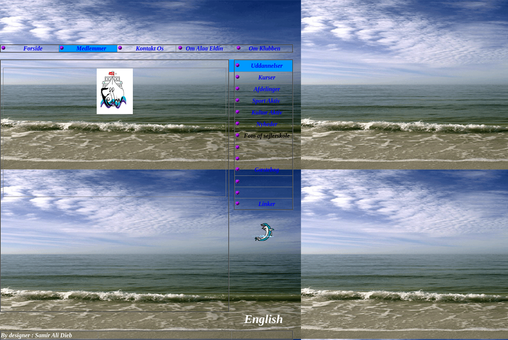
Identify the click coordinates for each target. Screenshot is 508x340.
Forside (33, 48)
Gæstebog (267, 169)
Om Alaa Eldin (204, 48)
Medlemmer (91, 48)
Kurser (266, 77)
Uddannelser (267, 66)
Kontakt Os (150, 48)
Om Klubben (264, 48)
